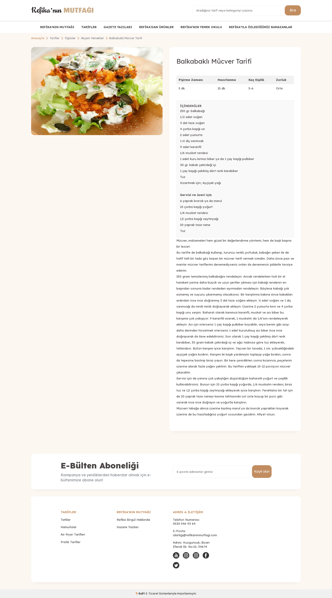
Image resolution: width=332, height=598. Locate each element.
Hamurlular (69, 527)
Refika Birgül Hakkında (133, 519)
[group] (97, 91)
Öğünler (70, 38)
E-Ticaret (152, 593)
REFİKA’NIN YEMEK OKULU (201, 27)
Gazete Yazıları (128, 527)
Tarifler (54, 38)
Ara (293, 10)
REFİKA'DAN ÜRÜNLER (156, 27)
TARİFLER (89, 27)
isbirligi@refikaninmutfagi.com (195, 535)
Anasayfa (37, 38)
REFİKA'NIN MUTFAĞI (57, 27)
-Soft (140, 593)
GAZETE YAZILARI (118, 27)
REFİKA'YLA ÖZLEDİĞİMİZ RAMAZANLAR (260, 27)
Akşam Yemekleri (92, 38)
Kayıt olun (262, 471)
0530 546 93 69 (184, 523)
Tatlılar (66, 519)
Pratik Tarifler (70, 542)
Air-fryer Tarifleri (73, 534)
